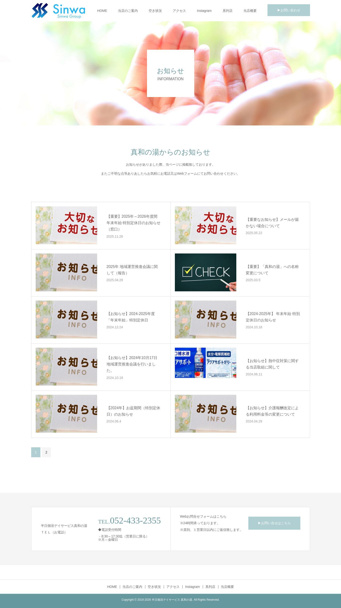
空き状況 (155, 11)
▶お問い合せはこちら (274, 523)
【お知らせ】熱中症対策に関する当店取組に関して (272, 364)
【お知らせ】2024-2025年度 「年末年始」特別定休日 (131, 317)
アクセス (179, 11)
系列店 (228, 11)
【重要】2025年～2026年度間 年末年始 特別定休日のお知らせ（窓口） (133, 222)
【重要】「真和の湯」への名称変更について (272, 270)
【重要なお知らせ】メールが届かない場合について (272, 222)
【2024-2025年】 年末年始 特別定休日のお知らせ (273, 317)
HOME (102, 11)
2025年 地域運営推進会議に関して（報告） (132, 270)
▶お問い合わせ (288, 10)
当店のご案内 (128, 11)
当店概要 (250, 11)
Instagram (204, 11)
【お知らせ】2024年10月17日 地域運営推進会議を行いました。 (132, 364)
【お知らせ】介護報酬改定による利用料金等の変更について (272, 411)
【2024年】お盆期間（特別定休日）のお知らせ (133, 411)
